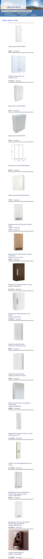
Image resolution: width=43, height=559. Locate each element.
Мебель (10, 20)
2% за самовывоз (10, 15)
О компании (8, 13)
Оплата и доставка (23, 13)
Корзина (33, 15)
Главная (4, 20)
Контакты (23, 15)
